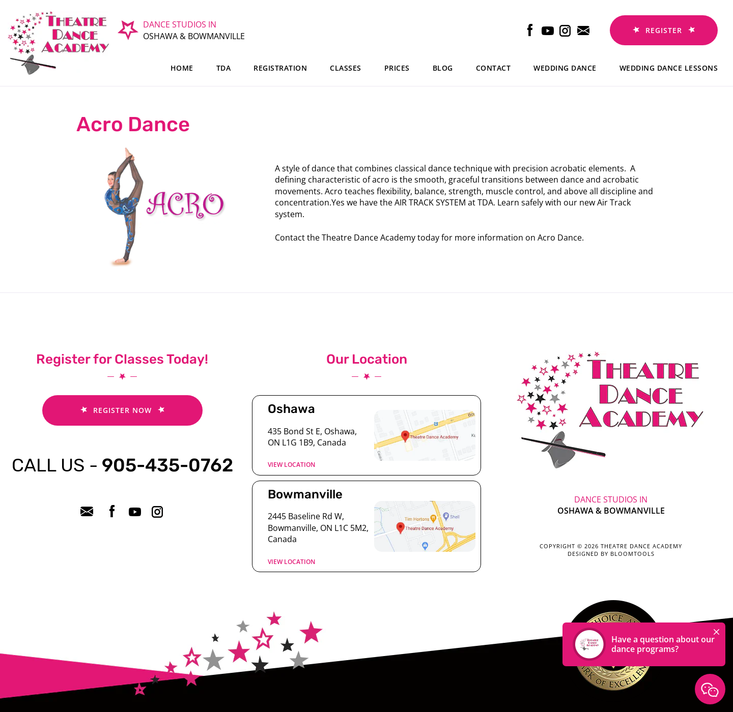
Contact (493, 68)
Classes (345, 68)
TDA (223, 68)
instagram (565, 30)
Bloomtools (632, 553)
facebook (530, 30)
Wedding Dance (565, 68)
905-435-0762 (122, 465)
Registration (280, 68)
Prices (397, 68)
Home (182, 68)
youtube (548, 30)
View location (291, 464)
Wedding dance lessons (668, 68)
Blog (443, 68)
